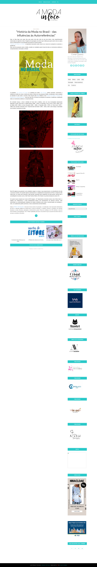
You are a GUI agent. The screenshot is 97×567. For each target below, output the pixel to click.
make (82, 79)
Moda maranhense (79, 82)
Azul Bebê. (78, 166)
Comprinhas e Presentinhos (79, 194)
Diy (69, 85)
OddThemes (63, 565)
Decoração (70, 82)
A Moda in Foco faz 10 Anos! (74, 138)
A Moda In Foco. (46, 565)
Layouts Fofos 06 (80, 173)
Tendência (73, 85)
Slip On (77, 180)
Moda (69, 79)
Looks (78, 79)
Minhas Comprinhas (80, 186)
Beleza (73, 79)
